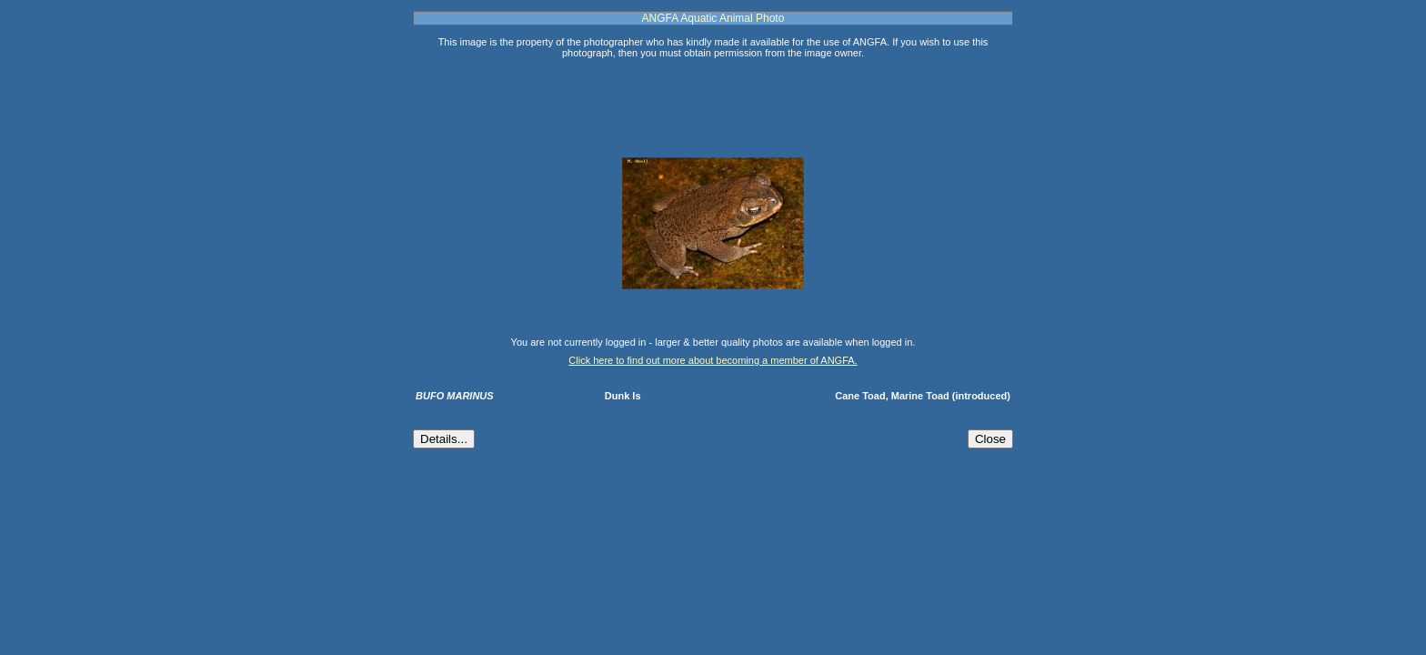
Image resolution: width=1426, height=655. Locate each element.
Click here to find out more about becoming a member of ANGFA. (712, 360)
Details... (443, 439)
